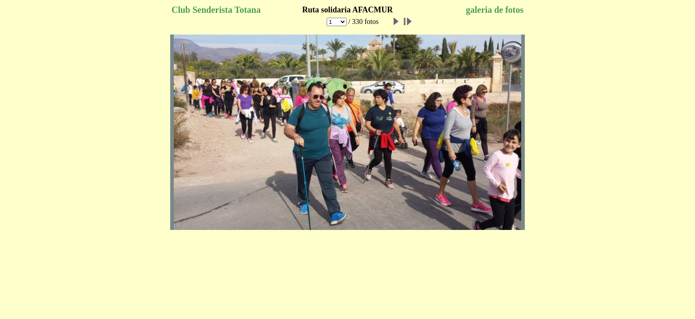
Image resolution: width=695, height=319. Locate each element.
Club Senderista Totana (216, 10)
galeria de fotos (494, 10)
